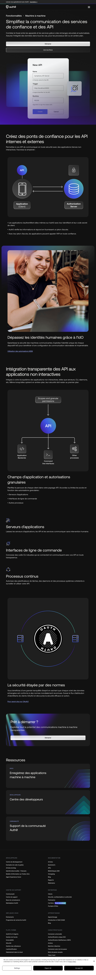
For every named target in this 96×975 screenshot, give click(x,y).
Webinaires (51, 883)
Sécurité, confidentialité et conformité (60, 897)
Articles (50, 862)
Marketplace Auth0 (12, 903)
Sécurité (8, 943)
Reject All (48, 968)
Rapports (51, 880)
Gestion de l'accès (11, 937)
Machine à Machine (54, 946)
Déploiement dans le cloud (14, 952)
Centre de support (11, 897)
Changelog (51, 874)
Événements (10, 917)
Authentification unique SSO (57, 937)
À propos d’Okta (53, 906)
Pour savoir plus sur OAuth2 (18, 701)
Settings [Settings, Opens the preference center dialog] (17, 968)
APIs (49, 868)
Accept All (79, 968)
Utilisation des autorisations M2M (20, 351)
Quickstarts (51, 865)
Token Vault (51, 955)
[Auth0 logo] (47, 7)
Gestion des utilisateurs (13, 946)
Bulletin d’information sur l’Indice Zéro (18, 874)
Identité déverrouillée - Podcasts (16, 871)
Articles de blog (11, 868)
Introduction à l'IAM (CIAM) (56, 920)
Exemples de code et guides (15, 865)
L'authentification (11, 949)
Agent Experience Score (13, 877)
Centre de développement (14, 862)
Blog (49, 877)
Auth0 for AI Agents (12, 934)
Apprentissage (52, 917)
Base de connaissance (13, 900)
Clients (50, 894)
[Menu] (89, 7)
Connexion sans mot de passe (57, 949)
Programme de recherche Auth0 (16, 920)
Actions (50, 943)
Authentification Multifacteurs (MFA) (59, 940)
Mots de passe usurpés (55, 952)
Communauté (10, 894)
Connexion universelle (55, 934)
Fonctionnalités (14, 16)
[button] (48, 44)
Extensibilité (10, 940)
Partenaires (51, 900)
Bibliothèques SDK (54, 871)
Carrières (57, 903)
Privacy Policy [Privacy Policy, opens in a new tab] (72, 961)
